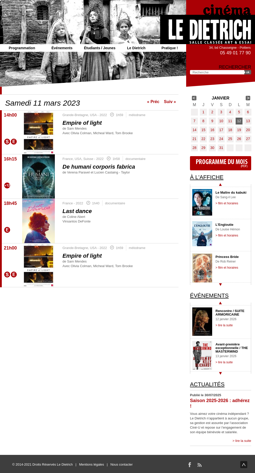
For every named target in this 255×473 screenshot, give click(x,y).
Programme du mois (220, 163)
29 (203, 148)
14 (195, 130)
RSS (199, 464)
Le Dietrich (136, 48)
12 (239, 121)
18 (230, 130)
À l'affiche (206, 177)
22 (203, 139)
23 (212, 139)
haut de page (243, 464)
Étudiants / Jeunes (100, 48)
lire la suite (243, 441)
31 (221, 148)
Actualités (207, 384)
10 (221, 121)
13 (248, 121)
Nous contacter (121, 464)
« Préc (153, 101)
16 (212, 130)
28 (195, 148)
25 (230, 139)
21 (195, 139)
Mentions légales (91, 464)
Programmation (22, 48)
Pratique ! (169, 48)
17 (221, 130)
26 (239, 139)
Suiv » (170, 101)
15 (203, 130)
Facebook (189, 464)
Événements (62, 48)
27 (248, 139)
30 (212, 148)
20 (248, 130)
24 (221, 139)
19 (239, 130)
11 (230, 121)
